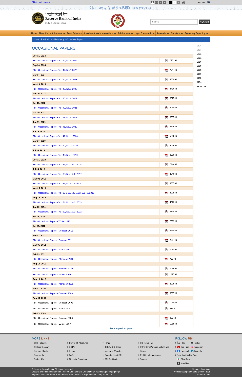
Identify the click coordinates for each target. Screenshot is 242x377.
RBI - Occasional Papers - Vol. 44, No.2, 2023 (55, 70)
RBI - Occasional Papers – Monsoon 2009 (53, 284)
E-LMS (72, 347)
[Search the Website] (174, 22)
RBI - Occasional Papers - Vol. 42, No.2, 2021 (55, 107)
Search (204, 22)
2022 (199, 54)
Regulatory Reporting (196, 33)
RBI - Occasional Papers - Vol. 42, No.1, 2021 (55, 117)
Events (72, 351)
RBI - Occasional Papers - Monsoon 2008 (53, 302)
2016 (199, 74)
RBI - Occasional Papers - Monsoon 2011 (53, 230)
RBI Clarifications (112, 359)
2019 (199, 66)
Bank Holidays (40, 343)
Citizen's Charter (41, 351)
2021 (199, 58)
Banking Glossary (41, 347)
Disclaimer (205, 369)
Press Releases (74, 33)
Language (200, 2)
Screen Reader (203, 374)
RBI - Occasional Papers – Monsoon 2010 (53, 259)
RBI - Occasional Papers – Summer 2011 (53, 240)
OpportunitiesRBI (113, 355)
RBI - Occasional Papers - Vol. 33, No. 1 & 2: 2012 (57, 211)
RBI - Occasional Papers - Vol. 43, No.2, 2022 (55, 89)
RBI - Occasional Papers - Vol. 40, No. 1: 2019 (55, 155)
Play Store (185, 359)
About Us (43, 33)
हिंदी (208, 2)
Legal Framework (145, 33)
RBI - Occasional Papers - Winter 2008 (51, 308)
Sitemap (195, 369)
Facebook (184, 351)
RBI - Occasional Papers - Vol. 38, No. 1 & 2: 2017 (57, 174)
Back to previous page (121, 328)
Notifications (57, 33)
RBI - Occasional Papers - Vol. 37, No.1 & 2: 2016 (57, 183)
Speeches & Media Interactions (100, 33)
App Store (185, 363)
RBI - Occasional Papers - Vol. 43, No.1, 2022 (55, 98)
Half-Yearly (59, 39)
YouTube (185, 347)
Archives (201, 86)
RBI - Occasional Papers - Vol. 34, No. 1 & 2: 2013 (57, 202)
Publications (125, 33)
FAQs (71, 355)
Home (34, 33)
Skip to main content (41, 2)
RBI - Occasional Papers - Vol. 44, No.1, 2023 (55, 79)
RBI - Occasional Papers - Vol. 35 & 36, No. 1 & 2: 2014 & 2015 (63, 193)
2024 (199, 46)
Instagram (198, 347)
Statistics (177, 33)
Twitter (197, 343)
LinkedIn (198, 351)
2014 (199, 82)
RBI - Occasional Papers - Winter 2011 (51, 221)
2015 (199, 78)
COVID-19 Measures (78, 343)
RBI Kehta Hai (146, 343)
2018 (199, 70)
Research (162, 33)
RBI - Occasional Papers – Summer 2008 (53, 318)
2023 (199, 50)
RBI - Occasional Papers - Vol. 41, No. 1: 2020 (55, 136)
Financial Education (78, 359)
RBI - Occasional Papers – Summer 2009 (53, 293)
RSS (183, 343)
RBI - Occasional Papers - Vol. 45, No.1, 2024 (55, 60)
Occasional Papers (74, 39)
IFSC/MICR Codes (113, 347)
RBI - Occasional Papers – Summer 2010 (53, 268)
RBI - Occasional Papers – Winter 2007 (52, 324)
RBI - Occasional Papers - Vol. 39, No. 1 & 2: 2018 (57, 164)
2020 (199, 62)
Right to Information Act (150, 355)
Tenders (143, 359)
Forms (107, 343)
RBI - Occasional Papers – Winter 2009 (52, 274)
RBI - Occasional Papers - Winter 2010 (51, 249)
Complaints (39, 355)
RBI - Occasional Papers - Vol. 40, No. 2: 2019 (55, 145)
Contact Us (39, 359)
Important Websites (113, 351)
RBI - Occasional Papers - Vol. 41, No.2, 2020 (55, 126)
